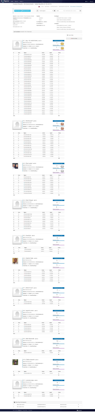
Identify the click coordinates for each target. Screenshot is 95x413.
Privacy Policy (25, 411)
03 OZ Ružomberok (54, 6)
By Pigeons (18, 10)
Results (16, 1)
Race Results (47, 6)
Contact (30, 411)
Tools (21, 1)
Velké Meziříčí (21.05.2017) (63, 6)
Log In (91, 1)
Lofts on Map (74, 38)
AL (86, 1)
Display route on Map (58, 40)
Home (12, 1)
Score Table (70, 35)
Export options (26, 10)
